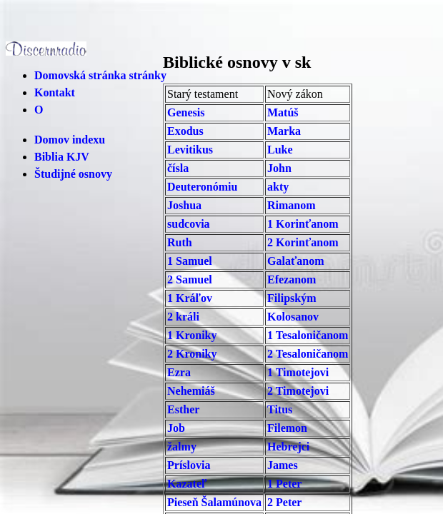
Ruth (179, 242)
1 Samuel (189, 261)
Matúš (283, 112)
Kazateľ (186, 484)
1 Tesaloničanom (307, 335)
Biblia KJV (61, 157)
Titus (279, 409)
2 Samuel (189, 279)
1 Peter (284, 484)
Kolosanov (293, 317)
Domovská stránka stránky (100, 75)
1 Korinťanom (302, 224)
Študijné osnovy (73, 174)
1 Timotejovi (298, 372)
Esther (183, 409)
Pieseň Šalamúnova (214, 502)
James (282, 465)
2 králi (183, 317)
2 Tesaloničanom (307, 354)
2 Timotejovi (298, 391)
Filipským (291, 298)
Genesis (185, 112)
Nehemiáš (191, 391)
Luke (280, 149)
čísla (178, 168)
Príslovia (188, 465)
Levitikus (190, 149)
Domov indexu (69, 139)
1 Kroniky (192, 335)
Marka (284, 131)
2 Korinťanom (302, 242)
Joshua (184, 205)
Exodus (185, 131)
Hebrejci (288, 446)
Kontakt (54, 92)
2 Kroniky (192, 354)
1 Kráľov (189, 298)
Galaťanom (295, 261)
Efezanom (291, 279)
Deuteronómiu (202, 187)
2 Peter (284, 502)
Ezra (179, 372)
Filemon (287, 428)
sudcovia (188, 224)
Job (176, 428)
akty (278, 187)
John (279, 168)
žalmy (181, 446)
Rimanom (291, 205)
